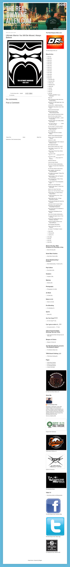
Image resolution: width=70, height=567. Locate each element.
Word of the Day (50, 249)
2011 (48, 240)
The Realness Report (51, 349)
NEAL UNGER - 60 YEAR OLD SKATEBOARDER (54, 171)
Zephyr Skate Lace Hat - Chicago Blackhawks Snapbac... (54, 199)
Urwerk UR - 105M (52, 140)
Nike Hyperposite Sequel (53, 144)
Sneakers (49, 276)
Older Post (39, 137)
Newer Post (8, 137)
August (49, 86)
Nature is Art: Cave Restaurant (54, 184)
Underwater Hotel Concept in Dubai (55, 204)
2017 (48, 72)
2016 (48, 74)
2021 (48, 65)
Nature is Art (49, 301)
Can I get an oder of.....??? (52, 327)
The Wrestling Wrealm (51, 365)
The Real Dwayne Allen (52, 404)
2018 (48, 70)
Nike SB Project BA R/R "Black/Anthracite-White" (53, 112)
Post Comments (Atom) (16, 139)
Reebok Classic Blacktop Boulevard (55, 135)
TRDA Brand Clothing (51, 356)
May (49, 91)
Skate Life (50, 97)
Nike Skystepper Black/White (54, 224)
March (49, 231)
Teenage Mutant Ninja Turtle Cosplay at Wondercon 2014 (56, 142)
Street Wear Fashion (51, 256)
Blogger (40, 560)
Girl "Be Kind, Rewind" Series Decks (55, 168)
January (50, 234)
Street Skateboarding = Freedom (53, 263)
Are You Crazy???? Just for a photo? (55, 126)
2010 (48, 242)
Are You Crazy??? (50, 320)
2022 (48, 63)
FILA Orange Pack (51, 130)
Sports (48, 314)
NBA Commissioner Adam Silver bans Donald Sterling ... (55, 100)
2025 (48, 58)
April (49, 93)
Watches (48, 282)
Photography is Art (50, 289)
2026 (48, 56)
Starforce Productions (51, 364)
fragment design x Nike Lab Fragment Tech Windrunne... (55, 177)
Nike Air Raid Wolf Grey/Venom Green (55, 114)
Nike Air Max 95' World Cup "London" (55, 146)
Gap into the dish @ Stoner (53, 109)
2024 (48, 60)
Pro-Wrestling (11, 95)
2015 (48, 76)
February (50, 233)
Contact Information (51, 367)
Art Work (48, 295)
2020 (48, 67)
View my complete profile (51, 415)
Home (24, 137)
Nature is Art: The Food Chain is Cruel (55, 190)
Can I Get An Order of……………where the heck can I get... (56, 124)
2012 (48, 238)
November (50, 81)
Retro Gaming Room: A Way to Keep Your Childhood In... (55, 179)
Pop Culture (49, 270)
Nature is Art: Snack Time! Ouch (54, 189)
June (49, 89)
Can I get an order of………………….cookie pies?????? (56, 154)
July (49, 88)
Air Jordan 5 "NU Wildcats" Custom (55, 229)
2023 (48, 62)
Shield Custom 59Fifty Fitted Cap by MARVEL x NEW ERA (55, 219)
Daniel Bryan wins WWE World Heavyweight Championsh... (54, 206)
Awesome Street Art (52, 160)
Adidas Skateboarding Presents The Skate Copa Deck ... (55, 129)
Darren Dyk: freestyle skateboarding (55, 164)
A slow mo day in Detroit (53, 162)
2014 (48, 77)
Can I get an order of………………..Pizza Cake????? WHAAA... (55, 157)
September (50, 84)
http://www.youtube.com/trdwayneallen (54, 495)
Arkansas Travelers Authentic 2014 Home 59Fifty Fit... (55, 222)
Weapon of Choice (50, 342)
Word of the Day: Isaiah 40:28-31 (54, 116)
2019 (48, 69)
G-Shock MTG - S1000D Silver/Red (55, 105)
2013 (48, 236)
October (50, 82)
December (50, 79)
